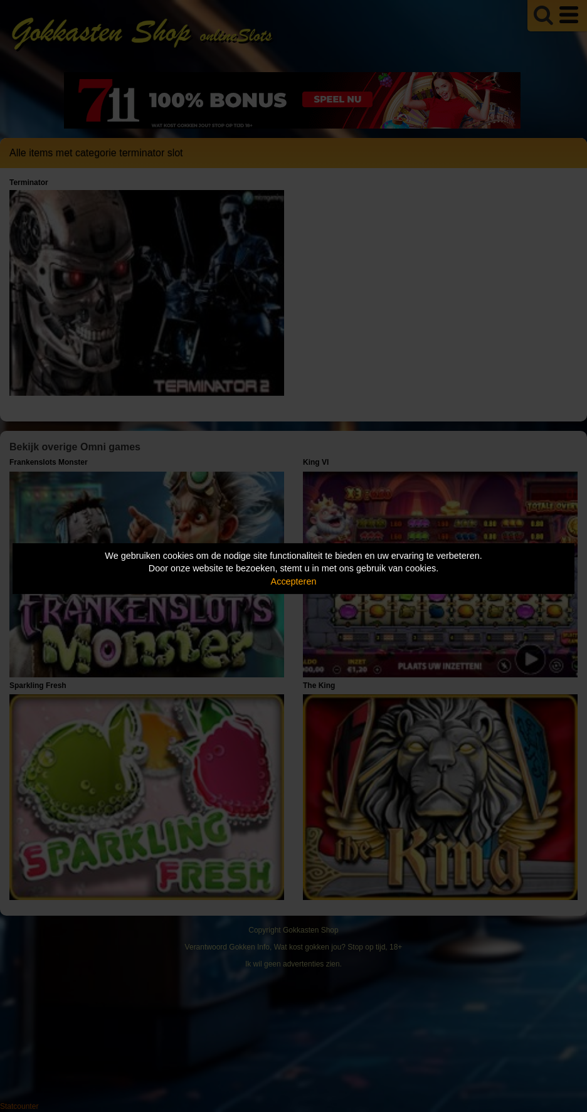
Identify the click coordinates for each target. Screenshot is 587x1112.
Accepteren (294, 581)
